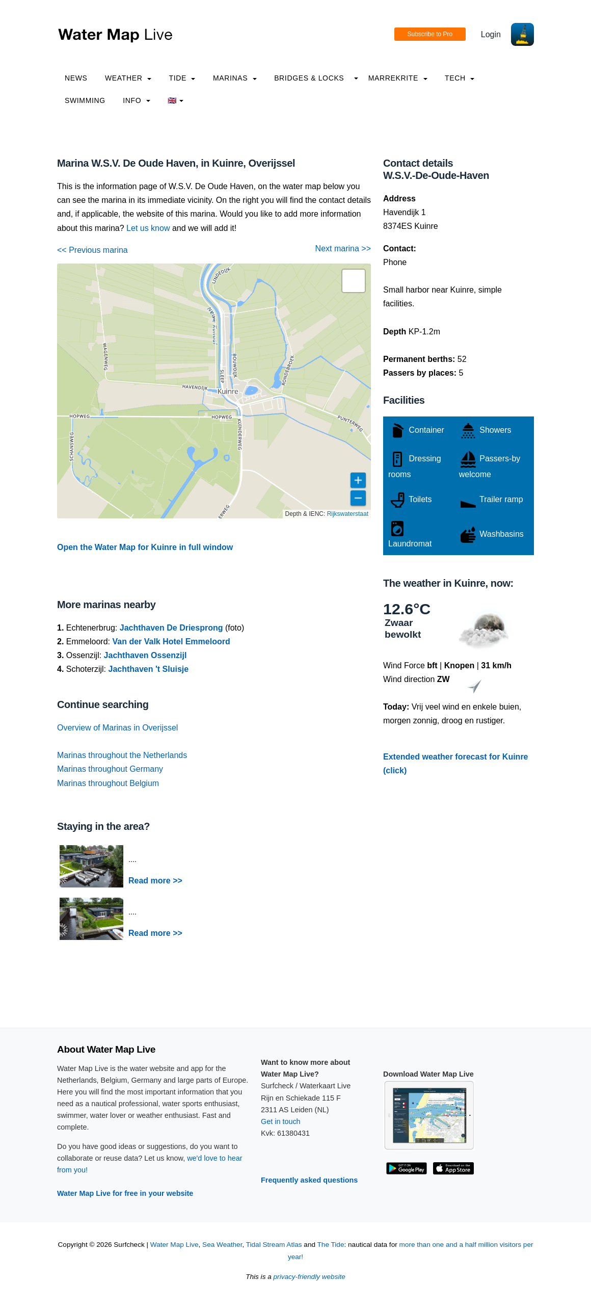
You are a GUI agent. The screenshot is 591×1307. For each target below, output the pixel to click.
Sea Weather (222, 1244)
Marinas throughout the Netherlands (122, 755)
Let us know (148, 228)
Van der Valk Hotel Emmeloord (171, 641)
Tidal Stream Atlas (274, 1244)
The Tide (330, 1244)
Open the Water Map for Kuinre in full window (145, 547)
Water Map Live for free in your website (125, 1193)
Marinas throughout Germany (110, 769)
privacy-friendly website (309, 1276)
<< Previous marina (92, 250)
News (76, 78)
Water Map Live (174, 1244)
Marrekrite (397, 78)
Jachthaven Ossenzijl (145, 655)
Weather (128, 78)
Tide (182, 78)
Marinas (235, 78)
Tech (459, 78)
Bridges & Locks (309, 78)
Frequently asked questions (309, 1180)
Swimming (85, 100)
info (136, 100)
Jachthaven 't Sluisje (148, 669)
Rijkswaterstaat (347, 513)
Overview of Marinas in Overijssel (117, 727)
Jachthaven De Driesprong (171, 627)
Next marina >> (343, 248)
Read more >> (155, 880)
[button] (353, 281)
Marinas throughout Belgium (108, 783)
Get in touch (281, 1121)
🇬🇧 (175, 100)
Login (491, 34)
